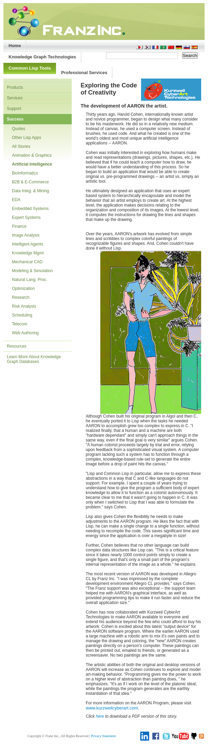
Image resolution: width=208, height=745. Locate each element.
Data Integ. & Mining (30, 190)
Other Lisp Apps (26, 137)
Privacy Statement (103, 736)
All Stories (21, 146)
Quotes (18, 128)
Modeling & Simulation (32, 270)
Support (14, 108)
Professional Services (84, 72)
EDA (16, 199)
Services (15, 98)
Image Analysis (26, 235)
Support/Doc (113, 64)
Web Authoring (25, 333)
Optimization (23, 288)
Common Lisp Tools (30, 68)
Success (15, 119)
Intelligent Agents (27, 244)
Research (20, 297)
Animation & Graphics (32, 155)
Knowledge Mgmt (28, 253)
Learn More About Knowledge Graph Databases (34, 359)
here (100, 716)
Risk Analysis (24, 306)
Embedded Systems (30, 208)
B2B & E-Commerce (30, 182)
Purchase (152, 64)
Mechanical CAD (27, 261)
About (134, 64)
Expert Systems (26, 217)
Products (15, 87)
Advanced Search (181, 64)
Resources (16, 346)
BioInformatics (25, 173)
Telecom (19, 324)
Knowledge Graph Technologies (42, 56)
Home (15, 45)
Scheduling (22, 315)
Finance (19, 226)
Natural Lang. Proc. (29, 279)
